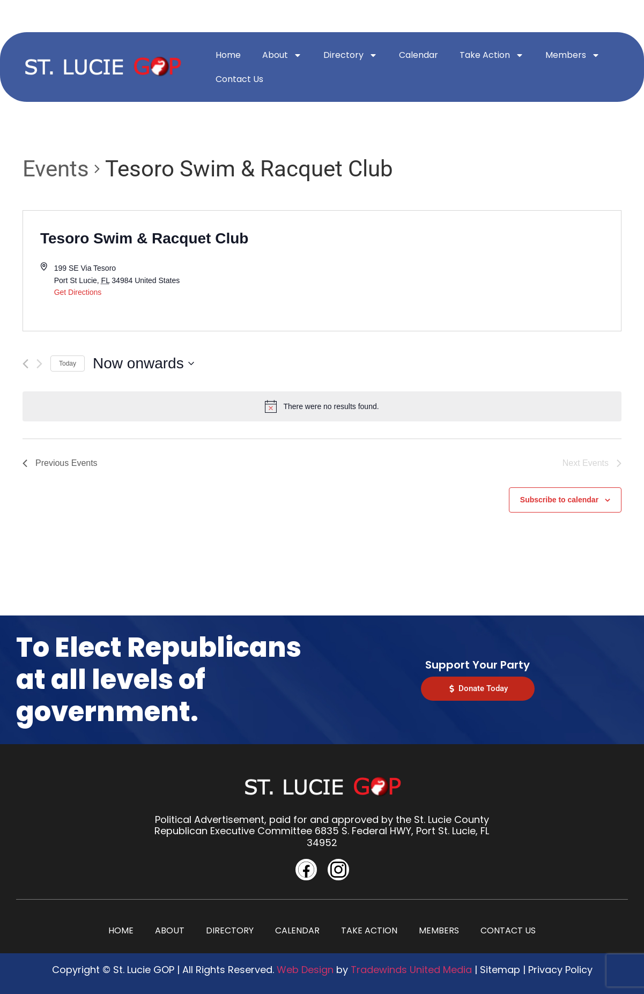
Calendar (418, 55)
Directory (350, 55)
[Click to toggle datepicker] (143, 363)
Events (56, 168)
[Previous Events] (25, 364)
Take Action (492, 55)
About (282, 55)
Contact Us (239, 79)
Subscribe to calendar (559, 499)
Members (572, 55)
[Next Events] (39, 364)
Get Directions (78, 292)
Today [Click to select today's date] (67, 363)
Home (228, 55)
